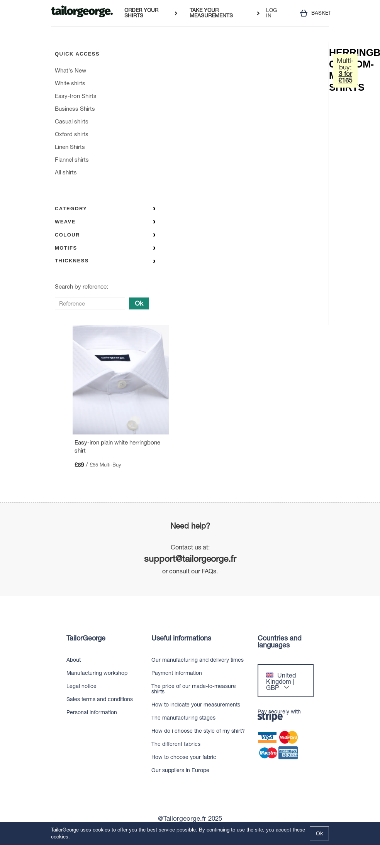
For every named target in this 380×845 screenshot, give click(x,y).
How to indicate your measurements (195, 704)
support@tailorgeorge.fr (190, 558)
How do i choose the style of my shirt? (198, 731)
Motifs (105, 248)
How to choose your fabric (183, 757)
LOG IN (271, 13)
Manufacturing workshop (96, 673)
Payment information (176, 673)
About (73, 660)
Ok (139, 303)
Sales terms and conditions (99, 699)
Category (105, 208)
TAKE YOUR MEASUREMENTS (211, 13)
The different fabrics (175, 744)
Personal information (91, 712)
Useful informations (181, 638)
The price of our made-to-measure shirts (193, 689)
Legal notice (81, 686)
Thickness (105, 261)
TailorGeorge (85, 638)
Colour (105, 235)
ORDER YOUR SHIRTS (141, 13)
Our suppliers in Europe (180, 770)
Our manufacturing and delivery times (197, 660)
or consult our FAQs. (190, 571)
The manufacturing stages (183, 718)
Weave (105, 222)
